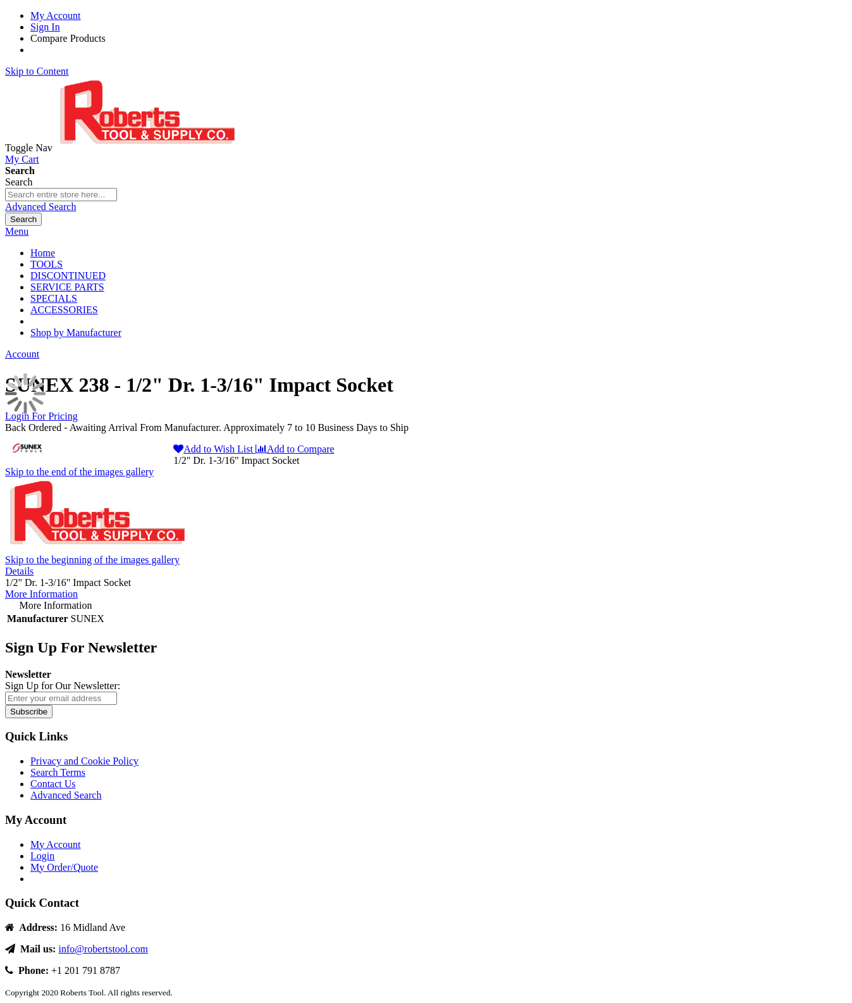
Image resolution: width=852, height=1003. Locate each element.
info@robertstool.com (102, 949)
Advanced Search (40, 206)
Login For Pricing (41, 416)
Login (42, 855)
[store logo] (150, 147)
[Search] (23, 219)
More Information (41, 594)
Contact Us (53, 783)
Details (19, 571)
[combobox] (61, 194)
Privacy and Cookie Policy (84, 761)
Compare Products (68, 38)
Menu (16, 231)
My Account (55, 15)
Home (42, 252)
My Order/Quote (64, 867)
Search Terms (57, 772)
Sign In (45, 27)
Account (22, 354)
